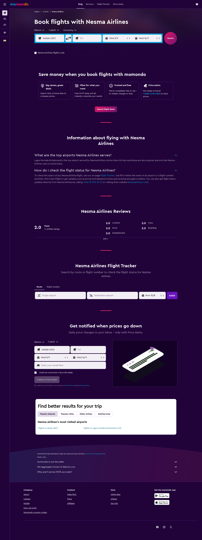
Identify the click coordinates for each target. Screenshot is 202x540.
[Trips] (4, 32)
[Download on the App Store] (161, 502)
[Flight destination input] (93, 38)
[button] (5, 4)
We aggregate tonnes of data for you (107, 467)
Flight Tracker (107, 175)
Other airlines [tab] (86, 414)
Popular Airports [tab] (47, 414)
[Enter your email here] (73, 365)
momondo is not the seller (107, 462)
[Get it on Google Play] (161, 495)
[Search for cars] (4, 24)
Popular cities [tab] (67, 414)
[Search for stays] (4, 19)
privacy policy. (84, 385)
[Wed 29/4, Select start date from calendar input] (152, 295)
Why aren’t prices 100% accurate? (107, 472)
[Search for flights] (4, 13)
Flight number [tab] (53, 287)
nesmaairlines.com (137, 182)
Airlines (46, 11)
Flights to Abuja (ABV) (48, 428)
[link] (106, 109)
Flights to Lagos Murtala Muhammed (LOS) (102, 428)
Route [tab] (39, 287)
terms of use (70, 385)
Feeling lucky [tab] (104, 414)
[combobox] (39, 30)
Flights (37, 11)
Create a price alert (151, 94)
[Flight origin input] (55, 38)
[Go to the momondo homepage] (19, 4)
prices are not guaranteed (95, 454)
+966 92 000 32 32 (92, 182)
